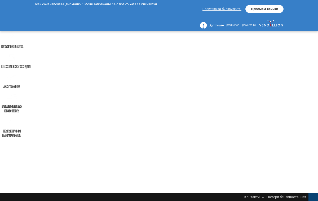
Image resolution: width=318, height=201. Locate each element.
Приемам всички (264, 9)
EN (313, 124)
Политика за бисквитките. (221, 9)
